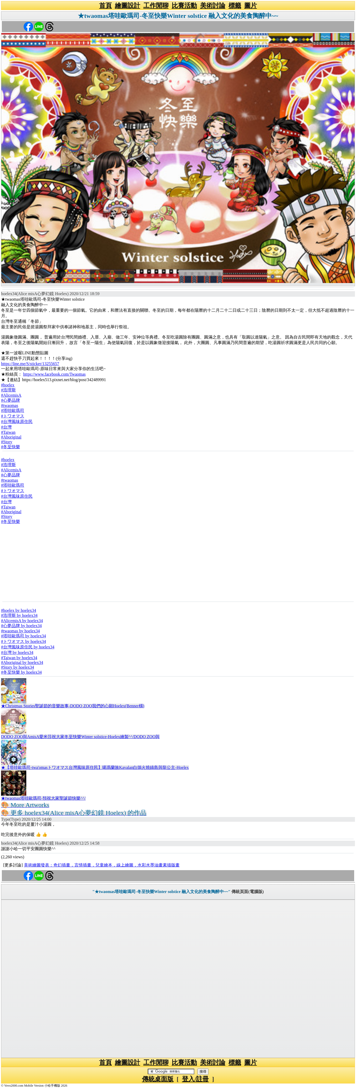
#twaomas (9, 405)
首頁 (105, 5)
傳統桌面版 (158, 1079)
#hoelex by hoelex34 (18, 610)
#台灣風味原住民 (17, 421)
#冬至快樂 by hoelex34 (21, 672)
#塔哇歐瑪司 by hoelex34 (23, 636)
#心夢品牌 (10, 400)
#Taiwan (8, 432)
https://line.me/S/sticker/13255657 (30, 363)
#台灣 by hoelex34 (17, 652)
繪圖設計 (127, 5)
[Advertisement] (178, 562)
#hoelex (7, 385)
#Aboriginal (11, 437)
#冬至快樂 (10, 447)
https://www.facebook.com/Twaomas (54, 374)
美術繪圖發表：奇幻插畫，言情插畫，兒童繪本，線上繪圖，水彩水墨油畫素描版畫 (102, 865)
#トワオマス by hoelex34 (23, 641)
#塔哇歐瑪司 (12, 410)
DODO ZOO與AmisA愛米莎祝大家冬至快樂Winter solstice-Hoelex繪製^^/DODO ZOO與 (80, 736)
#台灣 (6, 427)
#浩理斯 (8, 390)
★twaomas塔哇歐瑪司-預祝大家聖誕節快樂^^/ (43, 798)
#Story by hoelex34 (17, 667)
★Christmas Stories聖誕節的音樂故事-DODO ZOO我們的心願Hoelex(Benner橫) (72, 706)
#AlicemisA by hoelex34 (22, 620)
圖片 (250, 5)
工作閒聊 (156, 5)
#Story (6, 442)
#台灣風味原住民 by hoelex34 (27, 647)
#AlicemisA (11, 395)
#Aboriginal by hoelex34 (22, 662)
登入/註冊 (195, 1079)
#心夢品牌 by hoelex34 (21, 625)
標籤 (234, 5)
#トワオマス (12, 416)
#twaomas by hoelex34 (20, 631)
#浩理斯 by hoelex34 (19, 615)
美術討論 (212, 5)
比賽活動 (184, 5)
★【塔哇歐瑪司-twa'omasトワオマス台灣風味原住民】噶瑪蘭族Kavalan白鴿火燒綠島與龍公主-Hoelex (95, 767)
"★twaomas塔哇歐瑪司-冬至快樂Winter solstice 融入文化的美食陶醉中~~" (161, 891)
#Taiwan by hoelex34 (19, 658)
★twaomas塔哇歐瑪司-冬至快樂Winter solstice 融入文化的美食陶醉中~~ (178, 15)
